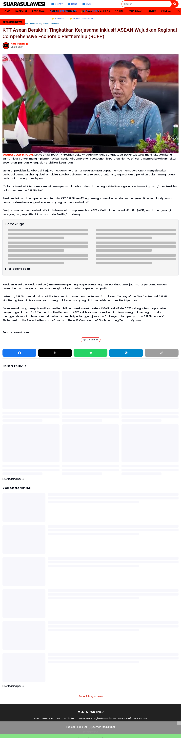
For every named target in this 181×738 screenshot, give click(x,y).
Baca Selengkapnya (91, 696)
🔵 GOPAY (57, 4)
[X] (55, 353)
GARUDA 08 (124, 718)
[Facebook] (19, 353)
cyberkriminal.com (105, 718)
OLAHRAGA (103, 11)
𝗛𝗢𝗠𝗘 (6, 11)
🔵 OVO (86, 4)
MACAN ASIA (140, 718)
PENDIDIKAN (135, 11)
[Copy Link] (162, 353)
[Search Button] (175, 4)
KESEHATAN (70, 11)
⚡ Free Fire (57, 18)
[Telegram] (90, 353)
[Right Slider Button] (177, 11)
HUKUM (151, 11)
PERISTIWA (38, 11)
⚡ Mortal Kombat (81, 18)
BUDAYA (87, 11)
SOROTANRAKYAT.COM (47, 718)
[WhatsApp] (126, 353)
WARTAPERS (85, 718)
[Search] (147, 4)
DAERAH (54, 11)
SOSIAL (119, 11)
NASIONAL (21, 11)
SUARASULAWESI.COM (17, 155)
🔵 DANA (72, 4)
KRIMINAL (166, 11)
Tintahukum (69, 718)
